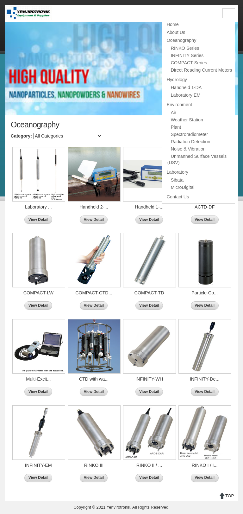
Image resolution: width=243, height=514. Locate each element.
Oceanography (181, 40)
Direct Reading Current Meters (201, 70)
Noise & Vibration (188, 148)
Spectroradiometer (189, 134)
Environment (179, 104)
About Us (176, 32)
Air (173, 112)
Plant (176, 127)
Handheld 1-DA (186, 87)
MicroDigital (183, 187)
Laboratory (177, 172)
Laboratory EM (186, 95)
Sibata (177, 180)
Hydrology (177, 79)
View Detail (38, 219)
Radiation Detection (190, 141)
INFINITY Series (187, 55)
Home (173, 24)
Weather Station (187, 119)
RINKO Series (185, 48)
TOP (229, 495)
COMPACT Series (189, 62)
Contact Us (178, 196)
